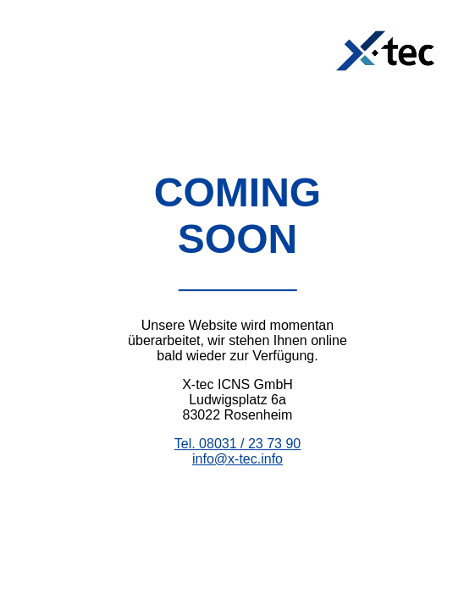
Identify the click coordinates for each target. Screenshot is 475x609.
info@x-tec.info (237, 459)
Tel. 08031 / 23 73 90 (237, 443)
